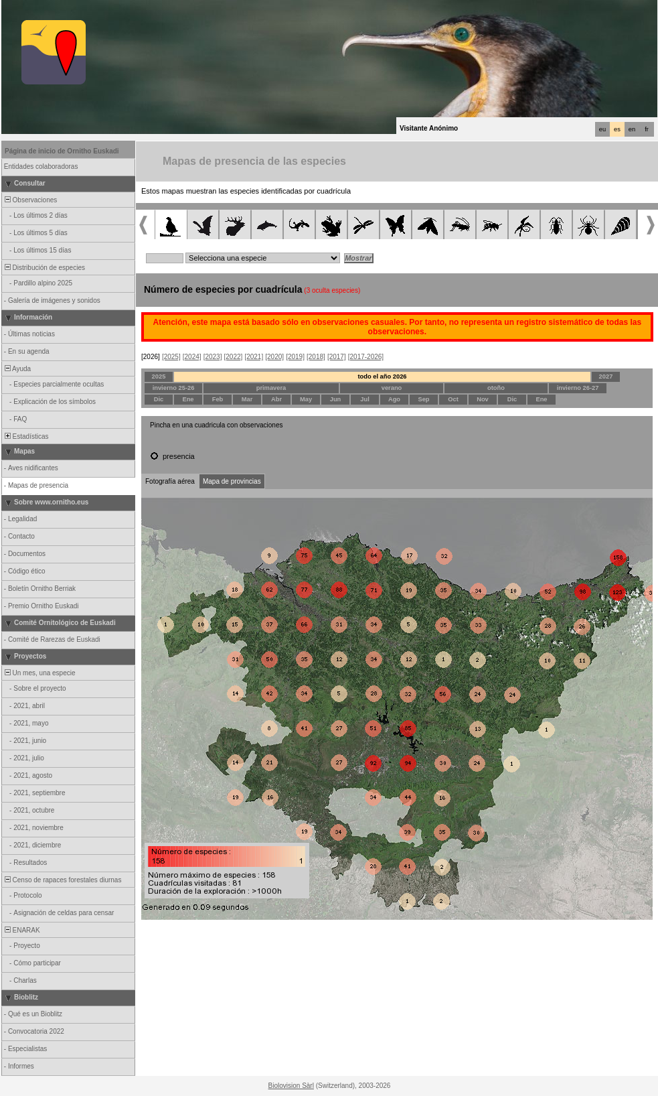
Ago (394, 399)
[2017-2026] (366, 356)
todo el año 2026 (381, 376)
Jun (335, 399)
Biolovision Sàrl (291, 1085)
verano (392, 388)
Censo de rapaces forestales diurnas (62, 880)
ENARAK (21, 930)
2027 (606, 376)
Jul (364, 399)
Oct (453, 399)
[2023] (212, 356)
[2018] (316, 356)
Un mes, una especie (39, 673)
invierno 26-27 (578, 388)
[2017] (336, 356)
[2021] (253, 356)
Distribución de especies (44, 267)
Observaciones (30, 200)
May (306, 399)
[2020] (274, 356)
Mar (247, 399)
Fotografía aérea (170, 481)
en (632, 129)
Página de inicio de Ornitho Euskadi (62, 151)
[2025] (171, 356)
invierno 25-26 (174, 388)
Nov (483, 399)
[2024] (192, 356)
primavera (271, 388)
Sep (423, 399)
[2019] (295, 356)
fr (647, 129)
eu (602, 129)
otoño (496, 388)
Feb (218, 399)
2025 (159, 376)
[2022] (233, 356)
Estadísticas (25, 436)
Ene (187, 399)
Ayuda (17, 368)
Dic (159, 399)
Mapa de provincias (232, 481)
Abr (276, 399)
